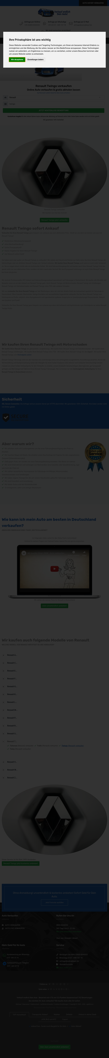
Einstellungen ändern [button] (36, 60)
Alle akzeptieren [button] (17, 60)
